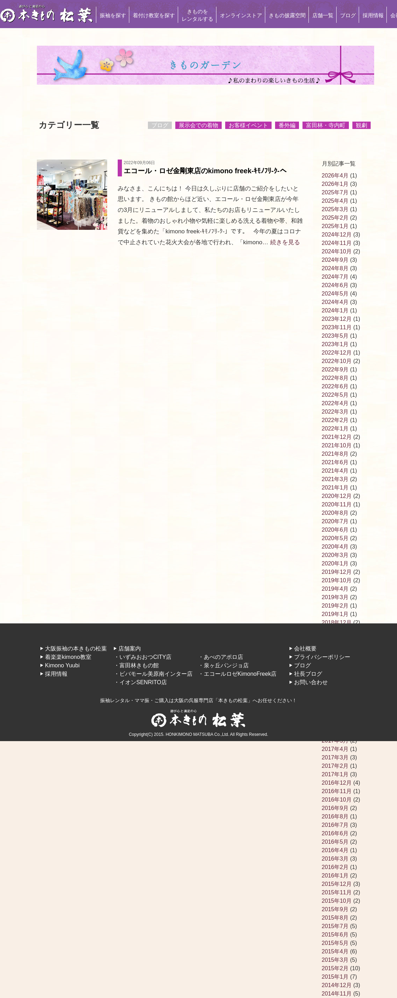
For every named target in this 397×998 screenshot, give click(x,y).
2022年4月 (335, 403)
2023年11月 (337, 327)
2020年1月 (335, 563)
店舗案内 (129, 649)
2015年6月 (335, 935)
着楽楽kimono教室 (68, 657)
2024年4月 (335, 302)
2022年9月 (335, 369)
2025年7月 (335, 192)
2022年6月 (335, 386)
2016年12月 (337, 783)
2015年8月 (335, 918)
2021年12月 (337, 437)
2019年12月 (337, 572)
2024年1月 (335, 310)
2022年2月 (335, 420)
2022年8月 (335, 378)
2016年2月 (335, 867)
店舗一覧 (322, 15)
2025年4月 (335, 201)
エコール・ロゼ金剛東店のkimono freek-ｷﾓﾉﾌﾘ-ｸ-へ (214, 167)
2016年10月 (337, 800)
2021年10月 (337, 445)
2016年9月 (335, 808)
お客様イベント (248, 125)
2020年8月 (335, 513)
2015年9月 (335, 909)
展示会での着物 (198, 125)
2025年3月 (335, 209)
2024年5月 (335, 294)
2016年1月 (335, 876)
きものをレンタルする (197, 15)
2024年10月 (337, 251)
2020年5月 (335, 538)
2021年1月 (335, 488)
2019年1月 (335, 614)
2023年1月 (335, 344)
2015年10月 (337, 901)
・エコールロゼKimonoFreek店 (237, 674)
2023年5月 (335, 336)
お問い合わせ (311, 682)
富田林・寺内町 (325, 125)
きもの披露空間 (287, 15)
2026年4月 (335, 176)
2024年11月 (337, 243)
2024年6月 (335, 285)
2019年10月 (337, 580)
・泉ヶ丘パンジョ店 (223, 665)
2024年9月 (335, 260)
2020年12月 (337, 496)
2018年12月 (337, 623)
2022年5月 (335, 395)
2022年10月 (337, 361)
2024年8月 (335, 268)
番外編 (287, 125)
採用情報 (373, 15)
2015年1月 (335, 977)
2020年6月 (335, 530)
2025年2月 (335, 218)
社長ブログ (308, 674)
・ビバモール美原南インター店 (153, 674)
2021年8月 (335, 454)
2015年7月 (335, 926)
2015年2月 (335, 968)
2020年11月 (337, 504)
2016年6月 (335, 833)
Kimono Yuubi (62, 665)
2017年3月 (335, 757)
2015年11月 (337, 892)
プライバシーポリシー (322, 657)
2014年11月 (337, 994)
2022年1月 (335, 429)
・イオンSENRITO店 (140, 682)
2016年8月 (335, 816)
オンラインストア (241, 15)
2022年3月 (335, 412)
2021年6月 (335, 462)
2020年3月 (335, 555)
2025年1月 (335, 226)
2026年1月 (335, 184)
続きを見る (285, 242)
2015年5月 (335, 943)
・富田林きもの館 (136, 665)
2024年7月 (335, 277)
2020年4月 (335, 547)
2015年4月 (335, 951)
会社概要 (305, 649)
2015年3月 (335, 960)
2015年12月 (337, 884)
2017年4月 (335, 749)
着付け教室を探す (154, 15)
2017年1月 (335, 774)
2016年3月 (335, 859)
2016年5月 (335, 842)
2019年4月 (335, 589)
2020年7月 (335, 521)
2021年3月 (335, 479)
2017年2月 (335, 766)
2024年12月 (337, 235)
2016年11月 (337, 791)
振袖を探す (113, 15)
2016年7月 (335, 825)
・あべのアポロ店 (220, 657)
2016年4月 (335, 850)
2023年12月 (337, 319)
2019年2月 (335, 606)
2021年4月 (335, 471)
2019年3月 (335, 597)
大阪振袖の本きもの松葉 (76, 649)
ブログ (348, 15)
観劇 (361, 125)
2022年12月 (337, 353)
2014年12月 (337, 985)
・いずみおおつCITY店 (142, 657)
